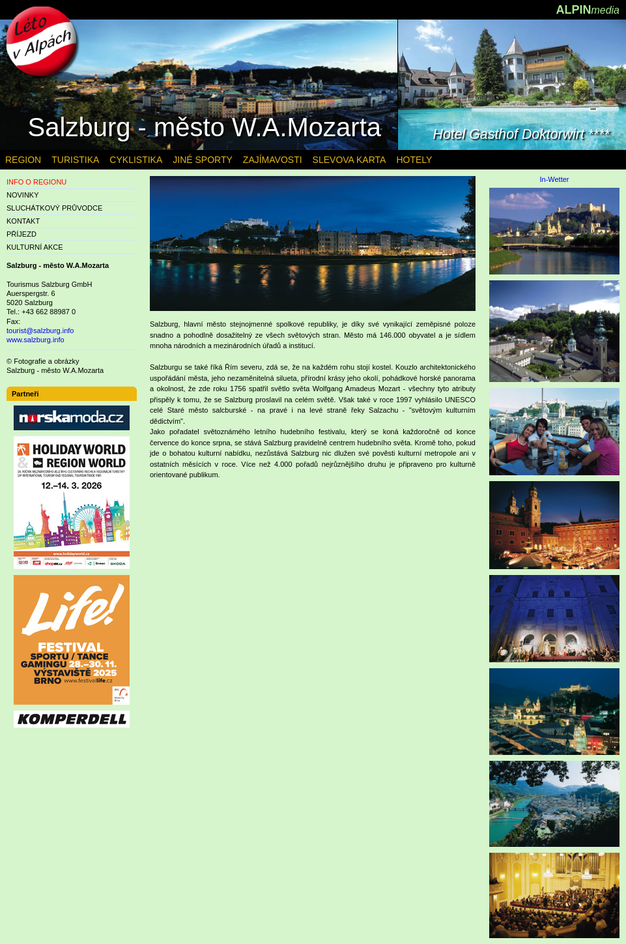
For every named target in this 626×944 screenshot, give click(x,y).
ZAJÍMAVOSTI (272, 160)
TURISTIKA (75, 160)
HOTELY (414, 160)
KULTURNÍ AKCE (35, 247)
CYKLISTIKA (135, 160)
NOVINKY (23, 195)
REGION (23, 160)
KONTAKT (23, 221)
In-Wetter (554, 179)
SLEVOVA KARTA (349, 160)
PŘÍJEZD (21, 234)
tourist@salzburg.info (40, 330)
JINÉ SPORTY (203, 160)
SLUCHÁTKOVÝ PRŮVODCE (54, 208)
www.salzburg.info (35, 340)
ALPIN (587, 9)
